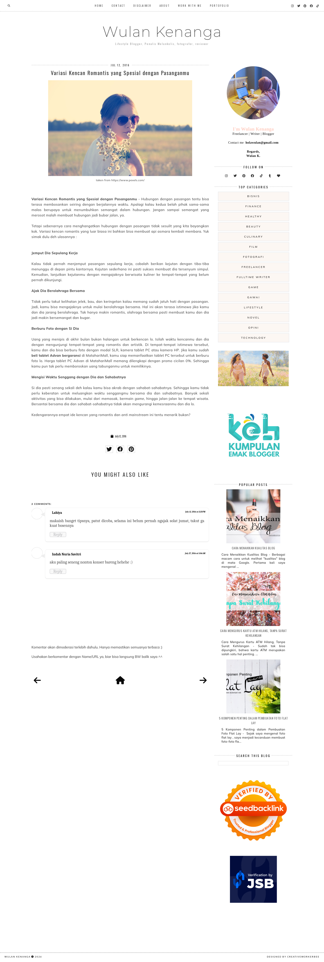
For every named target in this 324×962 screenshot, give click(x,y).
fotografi (253, 256)
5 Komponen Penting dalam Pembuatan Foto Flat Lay (253, 720)
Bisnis (253, 196)
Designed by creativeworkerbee (293, 956)
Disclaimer (142, 5)
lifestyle (253, 307)
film (253, 246)
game (253, 287)
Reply (58, 534)
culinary (253, 236)
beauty (253, 226)
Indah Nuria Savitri (66, 554)
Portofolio (219, 5)
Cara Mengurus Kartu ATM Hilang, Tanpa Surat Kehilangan (253, 633)
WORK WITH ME (190, 5)
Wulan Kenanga (162, 31)
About (165, 5)
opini (253, 327)
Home (99, 5)
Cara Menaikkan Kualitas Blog (253, 548)
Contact (118, 5)
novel (253, 317)
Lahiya (57, 513)
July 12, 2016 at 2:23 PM (195, 512)
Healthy (253, 216)
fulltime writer (253, 277)
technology (253, 337)
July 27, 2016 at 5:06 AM (195, 553)
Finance (253, 206)
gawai (253, 297)
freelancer (254, 267)
